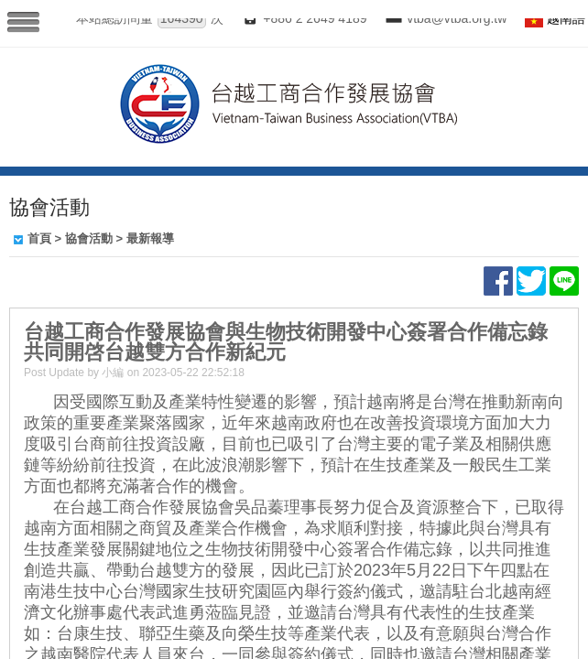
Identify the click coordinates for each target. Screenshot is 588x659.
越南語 (566, 18)
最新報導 (150, 238)
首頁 (39, 238)
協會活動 (89, 238)
